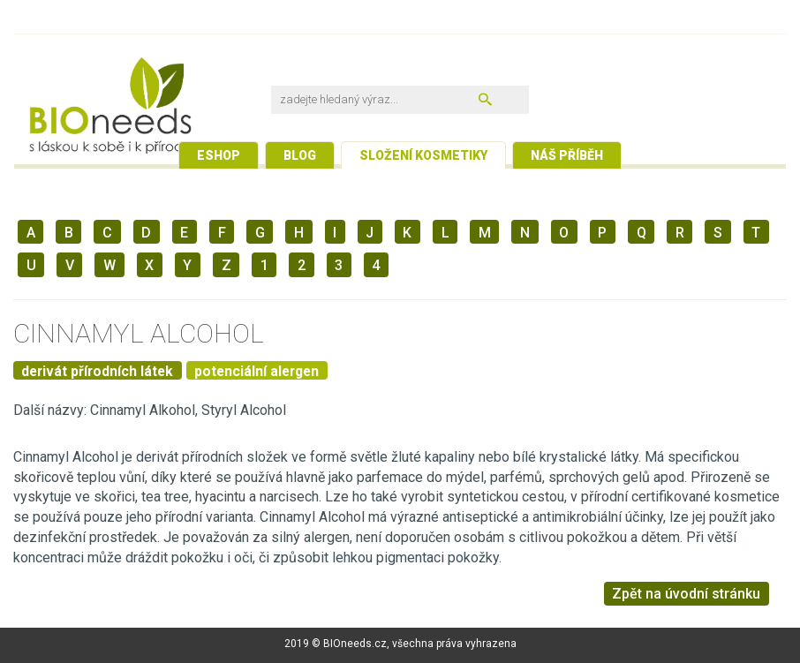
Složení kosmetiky (423, 155)
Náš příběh (567, 155)
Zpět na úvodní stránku (686, 593)
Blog (299, 155)
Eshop (218, 155)
